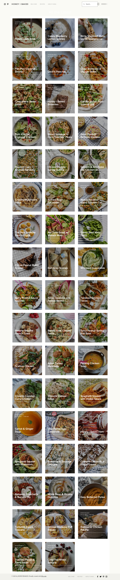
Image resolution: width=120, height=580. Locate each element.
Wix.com (43, 576)
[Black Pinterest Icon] (8, 4)
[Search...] (89, 4)
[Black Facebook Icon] (98, 576)
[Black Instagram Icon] (5, 4)
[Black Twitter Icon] (100, 576)
